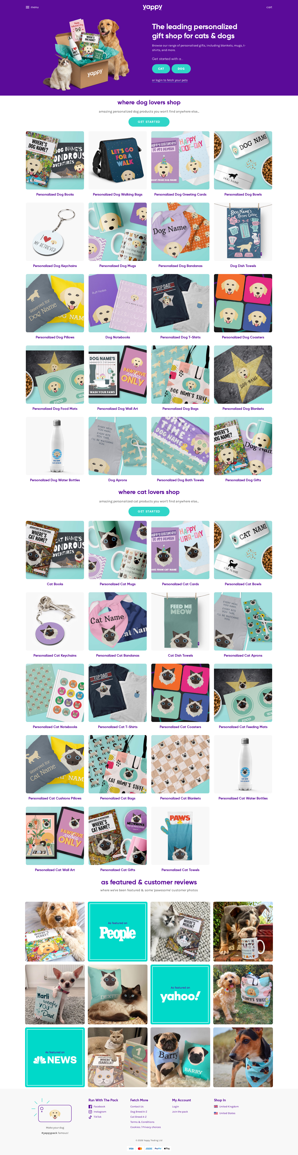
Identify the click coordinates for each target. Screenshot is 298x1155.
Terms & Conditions (142, 1122)
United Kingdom (226, 1106)
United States (224, 1113)
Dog (181, 68)
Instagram (97, 1111)
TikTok (95, 1116)
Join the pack (180, 1111)
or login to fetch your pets (170, 80)
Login (175, 1106)
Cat (161, 68)
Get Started (149, 122)
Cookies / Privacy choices (145, 1127)
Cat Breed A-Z (138, 1116)
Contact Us (136, 1106)
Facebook (97, 1106)
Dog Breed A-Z (138, 1111)
